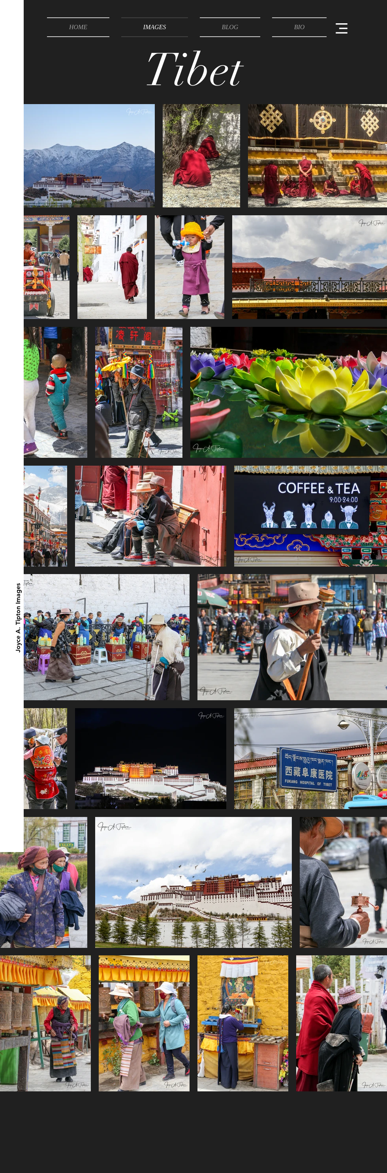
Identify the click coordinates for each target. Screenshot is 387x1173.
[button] (342, 28)
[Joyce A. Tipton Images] (18, 618)
